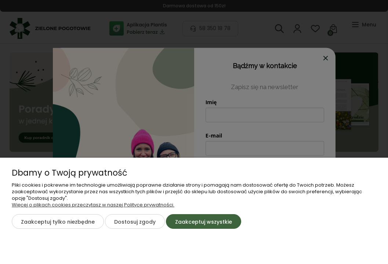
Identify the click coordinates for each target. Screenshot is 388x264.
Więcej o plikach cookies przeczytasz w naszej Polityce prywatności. (93, 204)
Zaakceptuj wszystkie (203, 221)
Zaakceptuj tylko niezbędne (58, 221)
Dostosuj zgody (135, 221)
